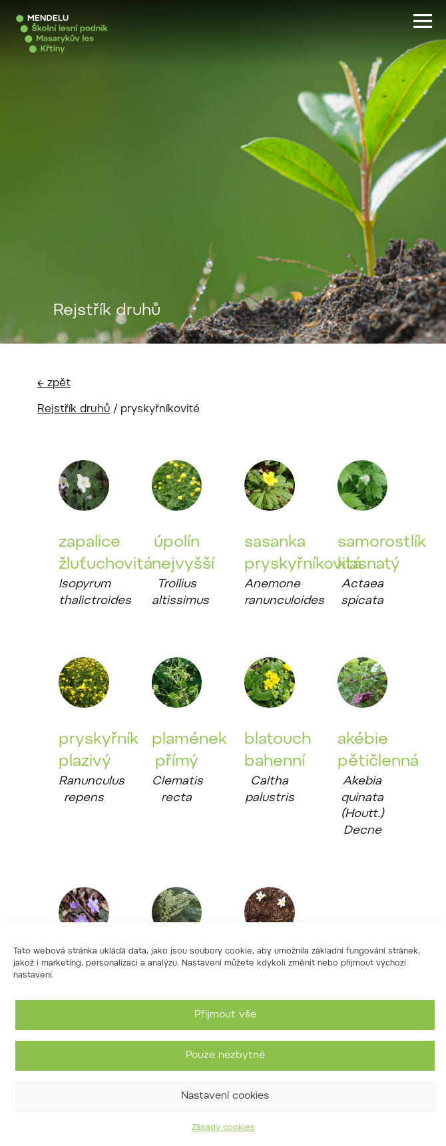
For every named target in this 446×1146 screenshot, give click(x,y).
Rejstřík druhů (74, 409)
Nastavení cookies (225, 1096)
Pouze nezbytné (225, 1056)
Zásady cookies (223, 1128)
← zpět (54, 383)
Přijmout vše (225, 1015)
